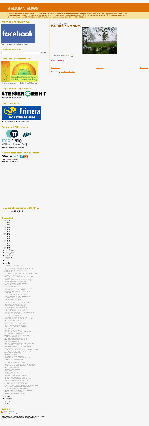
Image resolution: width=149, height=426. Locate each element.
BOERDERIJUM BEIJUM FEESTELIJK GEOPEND (17, 291)
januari (7, 400)
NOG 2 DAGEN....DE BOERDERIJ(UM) (14, 301)
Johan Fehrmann (9, 411)
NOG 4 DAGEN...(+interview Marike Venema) (16, 309)
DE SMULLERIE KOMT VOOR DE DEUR (15, 325)
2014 (5, 240)
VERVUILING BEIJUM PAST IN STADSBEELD (16, 388)
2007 (5, 403)
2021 (5, 227)
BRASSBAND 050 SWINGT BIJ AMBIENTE (15, 283)
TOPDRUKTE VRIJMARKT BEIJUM (13, 267)
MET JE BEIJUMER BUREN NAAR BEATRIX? (16, 344)
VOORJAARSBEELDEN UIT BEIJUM (14, 315)
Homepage (100, 68)
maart (6, 396)
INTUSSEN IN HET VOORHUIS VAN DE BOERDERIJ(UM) (19, 364)
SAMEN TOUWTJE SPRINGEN (12, 275)
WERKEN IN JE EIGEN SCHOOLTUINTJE (15, 340)
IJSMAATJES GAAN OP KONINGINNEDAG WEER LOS (19, 366)
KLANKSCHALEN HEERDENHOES (13, 395)
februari (7, 398)
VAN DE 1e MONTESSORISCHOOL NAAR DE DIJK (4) (19, 312)
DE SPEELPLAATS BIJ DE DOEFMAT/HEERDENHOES (19, 343)
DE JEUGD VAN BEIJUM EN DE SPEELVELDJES (17, 378)
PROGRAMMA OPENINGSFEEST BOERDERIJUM (17, 351)
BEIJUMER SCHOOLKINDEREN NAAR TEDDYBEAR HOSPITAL (21, 385)
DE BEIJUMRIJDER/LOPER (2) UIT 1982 (15, 304)
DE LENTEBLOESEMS (10, 354)
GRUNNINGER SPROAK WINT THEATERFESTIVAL (18, 387)
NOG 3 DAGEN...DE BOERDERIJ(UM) (14, 306)
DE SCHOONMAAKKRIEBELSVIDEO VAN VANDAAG (18, 318)
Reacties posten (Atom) (68, 72)
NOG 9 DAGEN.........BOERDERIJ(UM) (14, 333)
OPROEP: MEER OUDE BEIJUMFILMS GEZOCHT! (18, 390)
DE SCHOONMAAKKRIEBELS (12, 320)
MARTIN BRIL (8, 293)
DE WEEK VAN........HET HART (12, 348)
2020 (5, 229)
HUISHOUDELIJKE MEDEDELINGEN (14, 314)
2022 (5, 226)
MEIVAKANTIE (8, 278)
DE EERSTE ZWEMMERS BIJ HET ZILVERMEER (17, 346)
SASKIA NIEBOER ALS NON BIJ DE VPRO (15, 338)
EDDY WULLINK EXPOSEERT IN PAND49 (15, 383)
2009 (5, 249)
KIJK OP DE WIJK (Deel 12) (11, 341)
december (8, 250)
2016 (5, 236)
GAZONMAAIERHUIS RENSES (12, 297)
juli (6, 258)
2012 (5, 243)
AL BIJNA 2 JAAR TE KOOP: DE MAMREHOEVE (17, 335)
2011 (5, 245)
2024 (5, 222)
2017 (5, 235)
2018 (5, 233)
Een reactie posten (56, 64)
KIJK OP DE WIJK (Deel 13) (11, 286)
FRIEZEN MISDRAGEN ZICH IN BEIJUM (15, 310)
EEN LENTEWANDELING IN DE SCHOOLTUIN (16, 380)
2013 (5, 242)
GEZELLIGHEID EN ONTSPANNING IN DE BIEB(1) (18, 280)
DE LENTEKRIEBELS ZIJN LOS (12, 369)
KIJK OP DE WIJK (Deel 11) (11, 374)
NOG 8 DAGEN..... (9, 328)
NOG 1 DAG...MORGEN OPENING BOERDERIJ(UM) (18, 296)
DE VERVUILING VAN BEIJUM (12, 361)
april (6, 263)
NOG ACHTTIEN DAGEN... (11, 372)
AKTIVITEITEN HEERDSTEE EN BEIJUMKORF (17, 382)
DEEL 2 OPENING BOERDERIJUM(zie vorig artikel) (18, 288)
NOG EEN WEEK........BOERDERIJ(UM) (14, 323)
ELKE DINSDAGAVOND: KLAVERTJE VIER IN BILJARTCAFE (20, 273)
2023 (5, 224)
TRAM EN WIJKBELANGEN (11, 336)
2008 (5, 401)
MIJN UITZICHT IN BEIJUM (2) (65, 26)
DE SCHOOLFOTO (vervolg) (11, 367)
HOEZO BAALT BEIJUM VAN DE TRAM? (15, 362)
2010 (5, 247)
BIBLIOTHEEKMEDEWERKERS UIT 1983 (15, 270)
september (8, 255)
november (8, 252)
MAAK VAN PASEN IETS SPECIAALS (14, 359)
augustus (7, 257)
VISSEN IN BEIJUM (9, 272)
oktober (7, 254)
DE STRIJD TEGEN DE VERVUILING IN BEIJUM (17, 357)
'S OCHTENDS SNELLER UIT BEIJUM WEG (16, 294)
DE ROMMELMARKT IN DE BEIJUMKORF (15, 375)
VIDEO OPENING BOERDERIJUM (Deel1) (15, 289)
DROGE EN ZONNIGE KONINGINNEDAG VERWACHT (19, 268)
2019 (5, 231)
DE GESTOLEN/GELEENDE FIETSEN (14, 393)
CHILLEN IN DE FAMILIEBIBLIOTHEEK (14, 377)
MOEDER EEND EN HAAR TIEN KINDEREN (16, 322)
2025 (5, 220)
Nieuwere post (55, 68)
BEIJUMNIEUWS (22, 8)
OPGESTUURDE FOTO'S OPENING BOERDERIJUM (18, 276)
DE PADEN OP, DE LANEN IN (12, 330)
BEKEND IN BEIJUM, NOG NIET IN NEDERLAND (17, 302)
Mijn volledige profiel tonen (9, 420)
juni (6, 260)
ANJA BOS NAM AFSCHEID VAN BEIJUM (15, 327)
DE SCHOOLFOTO (9, 370)
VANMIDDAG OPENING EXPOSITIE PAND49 (16, 317)
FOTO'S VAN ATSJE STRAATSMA (13, 265)
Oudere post (144, 68)
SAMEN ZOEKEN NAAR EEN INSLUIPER (15, 281)
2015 (5, 238)
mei (6, 262)
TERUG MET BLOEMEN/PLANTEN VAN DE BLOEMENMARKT (21, 349)
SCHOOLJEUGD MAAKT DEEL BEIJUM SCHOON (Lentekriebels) (21, 331)
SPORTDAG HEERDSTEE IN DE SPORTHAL (16, 307)
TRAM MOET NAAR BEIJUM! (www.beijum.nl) (16, 353)
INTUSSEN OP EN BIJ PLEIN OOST (14, 391)
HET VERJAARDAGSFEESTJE (12, 284)
